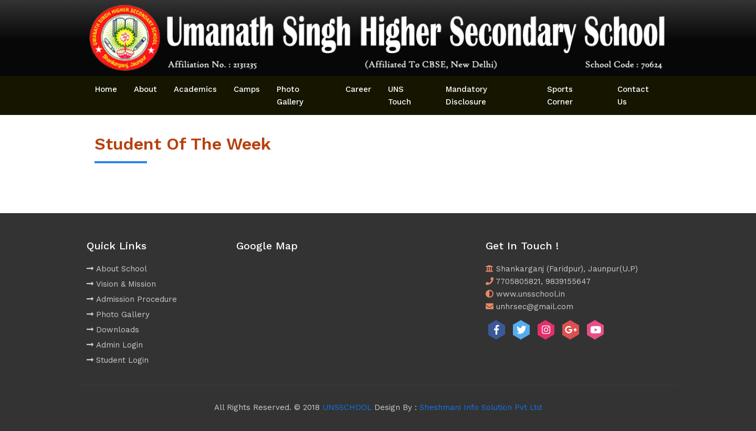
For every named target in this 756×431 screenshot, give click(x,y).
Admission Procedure (132, 299)
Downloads (113, 329)
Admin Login (115, 345)
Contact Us (633, 96)
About (145, 89)
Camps (247, 89)
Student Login (118, 360)
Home (106, 89)
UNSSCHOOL (347, 407)
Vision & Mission (121, 284)
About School (117, 269)
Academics (195, 89)
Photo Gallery (290, 96)
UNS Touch (399, 96)
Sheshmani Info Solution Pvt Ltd (480, 407)
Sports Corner (560, 96)
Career (358, 89)
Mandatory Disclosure (466, 96)
